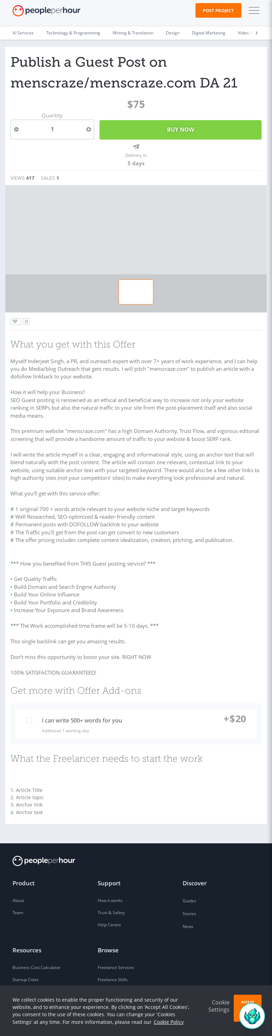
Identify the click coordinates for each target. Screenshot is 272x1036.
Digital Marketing (208, 33)
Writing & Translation (133, 33)
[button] (252, 10)
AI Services (23, 33)
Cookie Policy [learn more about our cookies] (169, 1022)
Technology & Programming (73, 33)
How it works (110, 884)
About (18, 884)
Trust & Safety (111, 896)
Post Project (218, 10)
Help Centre (109, 908)
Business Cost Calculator (37, 951)
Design (172, 33)
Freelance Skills (113, 963)
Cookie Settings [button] (219, 1006)
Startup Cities (26, 963)
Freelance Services (116, 951)
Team (18, 896)
